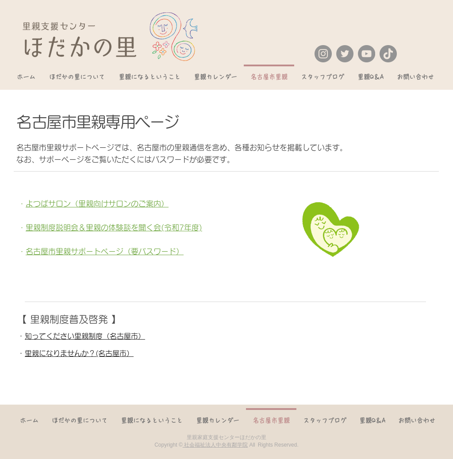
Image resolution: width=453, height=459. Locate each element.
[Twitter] (344, 53)
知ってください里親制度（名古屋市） (85, 336)
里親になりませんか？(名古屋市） (79, 353)
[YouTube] (366, 53)
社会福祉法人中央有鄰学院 (215, 445)
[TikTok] (388, 53)
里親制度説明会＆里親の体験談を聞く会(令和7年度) (114, 227)
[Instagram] (323, 53)
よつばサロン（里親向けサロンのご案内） (97, 203)
